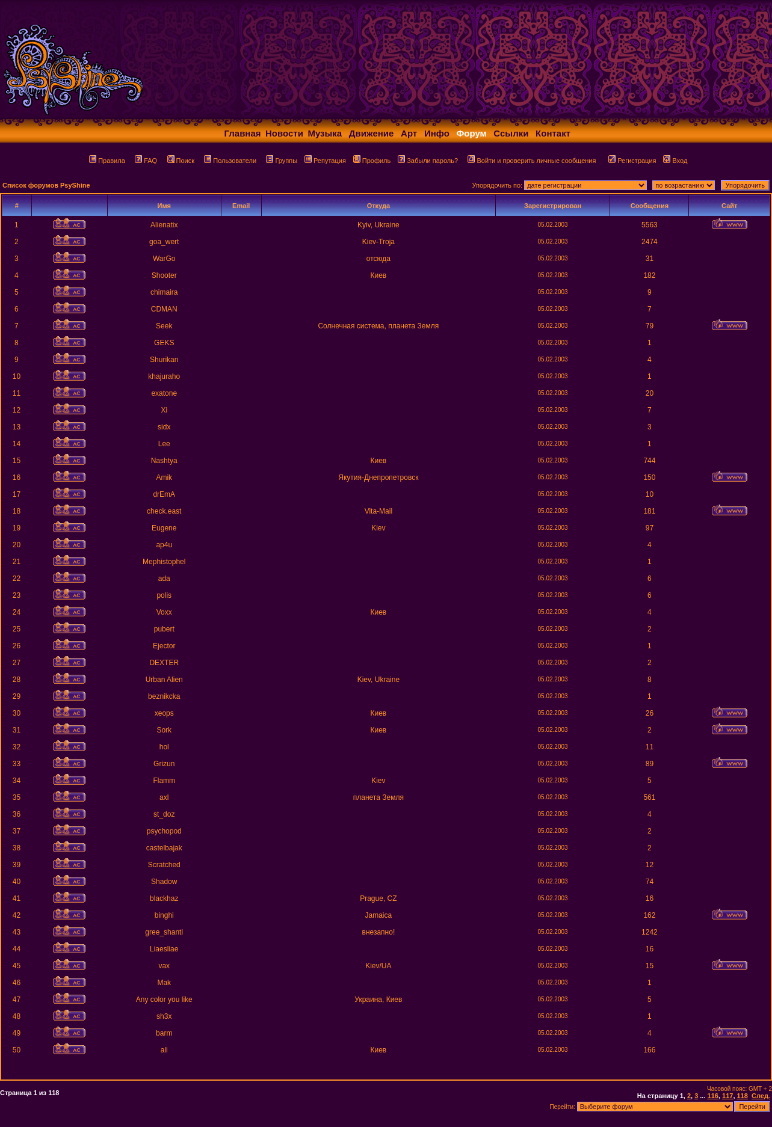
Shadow (164, 881)
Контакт (553, 133)
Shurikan (164, 359)
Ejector (164, 646)
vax (164, 966)
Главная (242, 133)
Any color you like (164, 999)
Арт (409, 133)
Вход (675, 160)
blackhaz (164, 898)
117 (727, 1095)
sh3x (163, 1016)
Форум (472, 133)
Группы (281, 160)
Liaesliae (164, 949)
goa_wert (164, 242)
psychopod (164, 831)
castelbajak (164, 848)
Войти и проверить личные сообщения (532, 160)
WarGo (164, 258)
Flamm (164, 780)
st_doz (163, 814)
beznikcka (164, 696)
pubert (164, 629)
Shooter (164, 275)
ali (164, 1050)
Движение (371, 133)
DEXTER (164, 663)
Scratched (164, 865)
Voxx (164, 612)
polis (163, 595)
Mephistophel (164, 561)
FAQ (146, 160)
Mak (164, 982)
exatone (164, 393)
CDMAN (164, 309)
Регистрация (632, 160)
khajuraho (164, 376)
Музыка (324, 133)
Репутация (325, 160)
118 (742, 1095)
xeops (164, 713)
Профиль (372, 160)
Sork (163, 730)
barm (164, 1033)
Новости (284, 133)
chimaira (164, 292)
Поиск (180, 160)
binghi (164, 915)
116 (713, 1095)
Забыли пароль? (428, 160)
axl (163, 797)
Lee (164, 444)
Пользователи (230, 160)
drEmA (164, 494)
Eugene (164, 528)
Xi (164, 410)
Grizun (163, 764)
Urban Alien (164, 679)
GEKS (164, 343)
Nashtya (164, 460)
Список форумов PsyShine (46, 185)
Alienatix (164, 225)
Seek (164, 326)
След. (761, 1095)
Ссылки (510, 133)
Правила (107, 160)
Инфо (436, 133)
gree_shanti (164, 932)
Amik (164, 477)
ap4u (164, 545)
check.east (164, 511)
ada (164, 578)
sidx (164, 427)
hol (164, 747)
